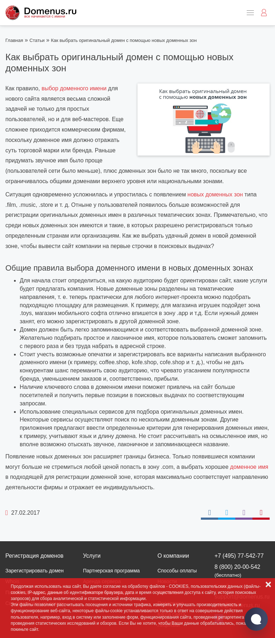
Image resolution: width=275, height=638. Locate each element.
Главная (14, 40)
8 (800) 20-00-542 (237, 571)
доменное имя (249, 467)
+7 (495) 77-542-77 (239, 556)
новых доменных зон (215, 194)
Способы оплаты (177, 570)
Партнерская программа (111, 570)
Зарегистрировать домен (34, 570)
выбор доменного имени (74, 88)
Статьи (36, 40)
